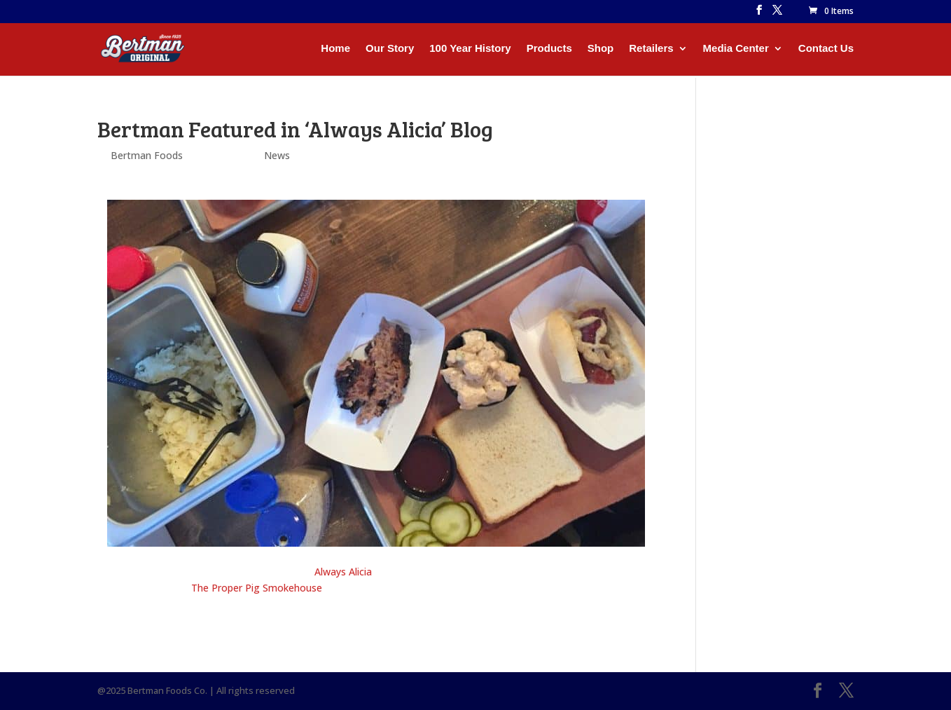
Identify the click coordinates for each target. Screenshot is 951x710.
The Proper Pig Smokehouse (256, 587)
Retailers (651, 48)
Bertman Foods (147, 155)
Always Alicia (343, 571)
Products (549, 48)
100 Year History (470, 48)
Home (335, 48)
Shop (601, 48)
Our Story (390, 48)
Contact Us (826, 48)
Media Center (736, 48)
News (277, 155)
